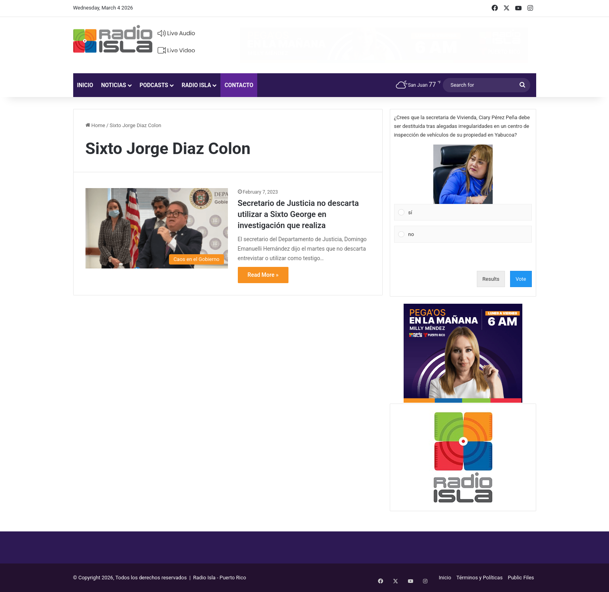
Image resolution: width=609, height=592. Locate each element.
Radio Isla (196, 85)
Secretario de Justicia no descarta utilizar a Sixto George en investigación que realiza (298, 214)
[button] (463, 174)
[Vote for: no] (462, 234)
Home (95, 125)
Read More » (263, 275)
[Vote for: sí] (462, 182)
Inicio (85, 85)
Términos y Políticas (479, 578)
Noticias (113, 85)
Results (490, 279)
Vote (521, 279)
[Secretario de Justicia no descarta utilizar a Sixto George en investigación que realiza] (156, 228)
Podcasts (154, 85)
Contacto (238, 85)
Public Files (521, 578)
